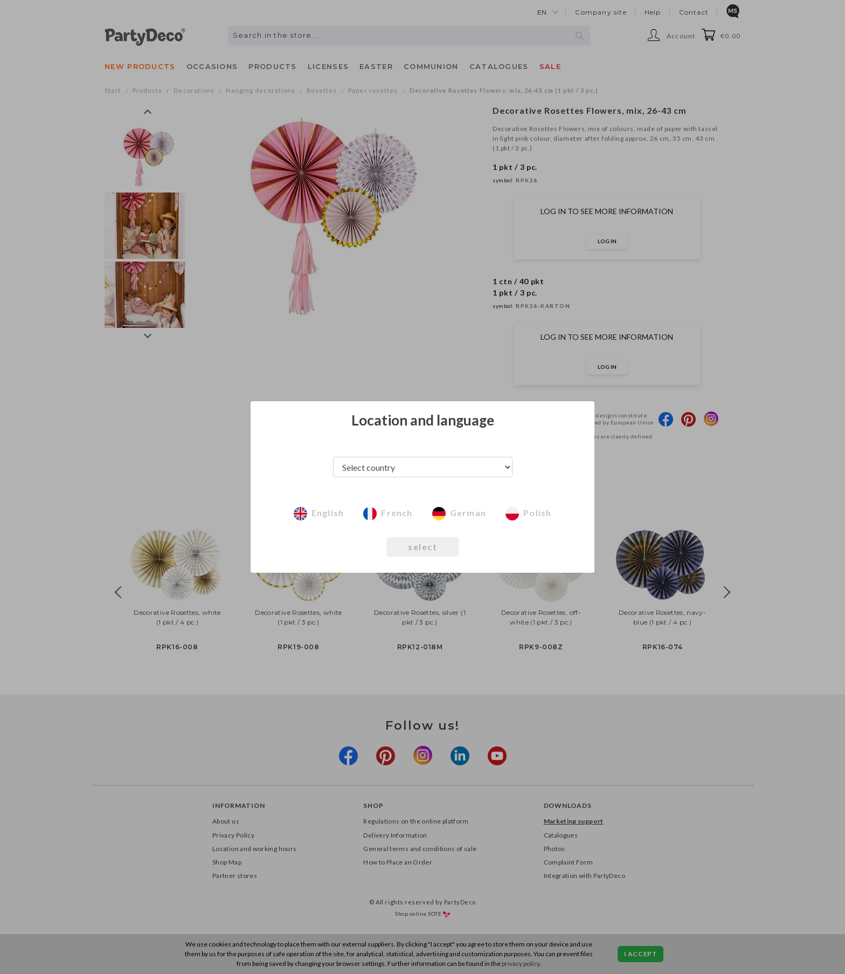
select (422, 546)
